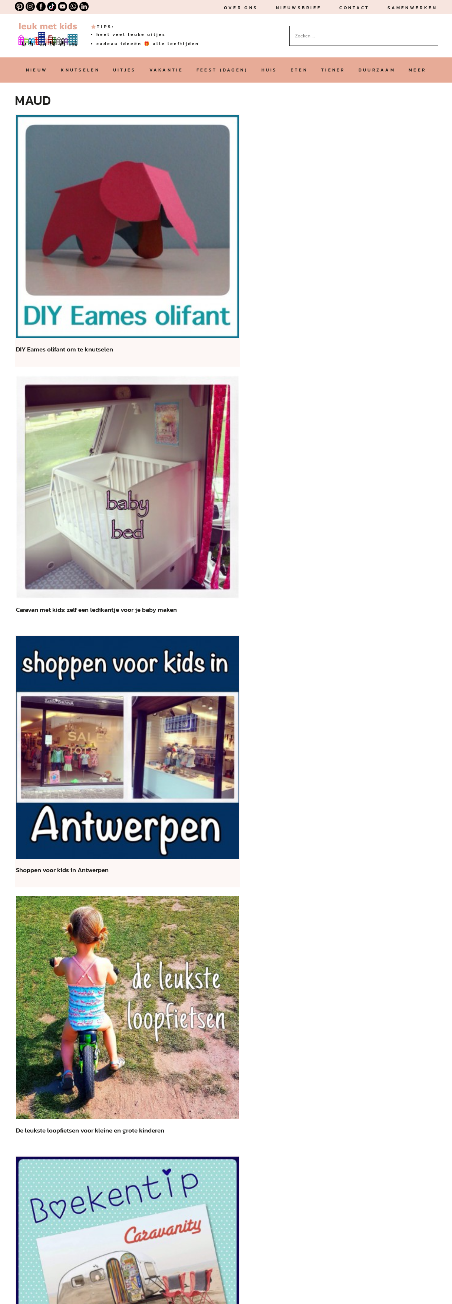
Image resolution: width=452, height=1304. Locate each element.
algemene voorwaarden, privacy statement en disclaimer (151, 1215)
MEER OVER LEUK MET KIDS (61, 1246)
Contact (354, 8)
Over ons (241, 8)
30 (177, 1024)
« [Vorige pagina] (111, 1024)
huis (269, 70)
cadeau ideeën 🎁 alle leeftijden (147, 43)
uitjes (124, 70)
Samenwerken (412, 8)
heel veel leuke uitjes (131, 34)
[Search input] (360, 36)
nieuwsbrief (298, 8)
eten (299, 70)
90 (307, 1024)
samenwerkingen (93, 1160)
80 (226, 1024)
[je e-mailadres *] (248, 561)
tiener (333, 70)
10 (144, 1024)
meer (417, 70)
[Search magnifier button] (433, 31)
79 (209, 1024)
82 (258, 1024)
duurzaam (377, 70)
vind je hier (238, 1197)
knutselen (80, 70)
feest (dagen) (222, 70)
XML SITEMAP (122, 1289)
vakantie (166, 70)
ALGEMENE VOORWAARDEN (52, 1289)
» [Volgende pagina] (340, 1024)
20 (161, 1024)
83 (275, 1024)
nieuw (36, 70)
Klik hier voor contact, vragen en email (184, 1132)
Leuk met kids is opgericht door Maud (69, 1104)
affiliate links (134, 1178)
